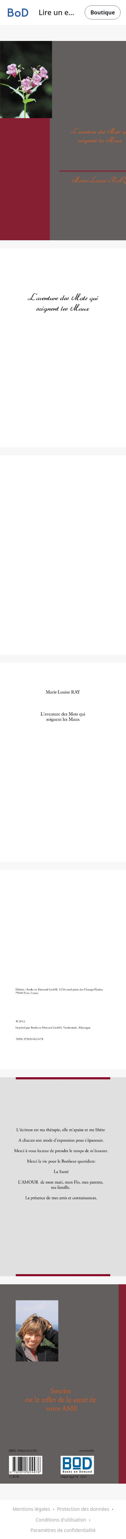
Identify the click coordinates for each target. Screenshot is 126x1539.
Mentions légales (31, 1509)
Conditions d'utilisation (61, 1520)
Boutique (102, 12)
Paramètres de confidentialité (63, 1530)
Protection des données (83, 1509)
